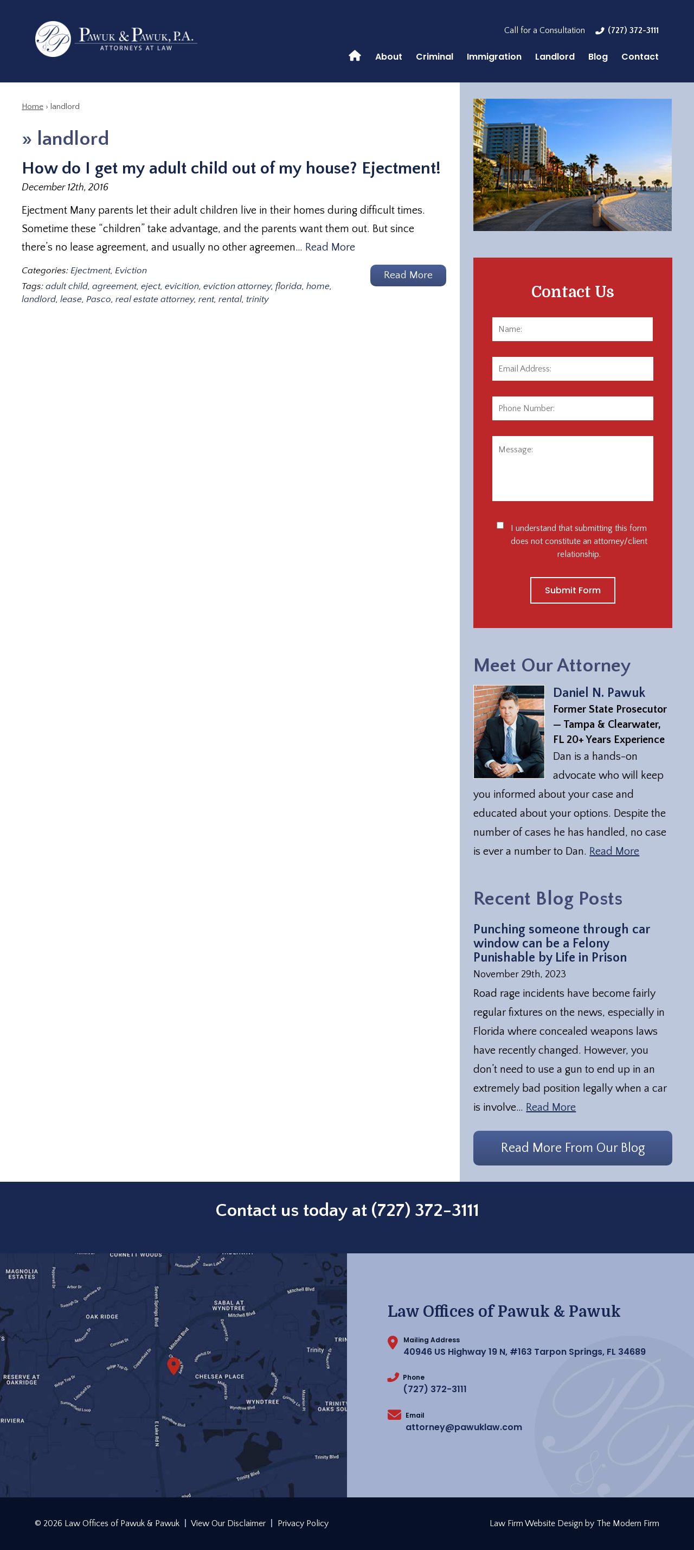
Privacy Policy (303, 1523)
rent (206, 299)
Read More (330, 247)
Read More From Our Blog (573, 1148)
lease (71, 299)
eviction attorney (237, 286)
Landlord (555, 56)
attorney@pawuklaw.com (464, 1427)
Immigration (494, 56)
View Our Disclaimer (228, 1523)
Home (355, 54)
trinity (257, 299)
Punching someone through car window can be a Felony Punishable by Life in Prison (561, 944)
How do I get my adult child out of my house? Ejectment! (231, 168)
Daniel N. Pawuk (599, 693)
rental (230, 299)
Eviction (131, 271)
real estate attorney (154, 299)
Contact (640, 56)
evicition (182, 286)
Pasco (98, 299)
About (388, 56)
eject (150, 286)
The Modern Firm (627, 1523)
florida (288, 286)
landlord (39, 299)
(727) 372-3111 (633, 30)
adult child (67, 286)
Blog (598, 56)
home (318, 286)
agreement (114, 286)
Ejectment (90, 271)
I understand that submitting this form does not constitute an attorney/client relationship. (579, 541)
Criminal (434, 56)
